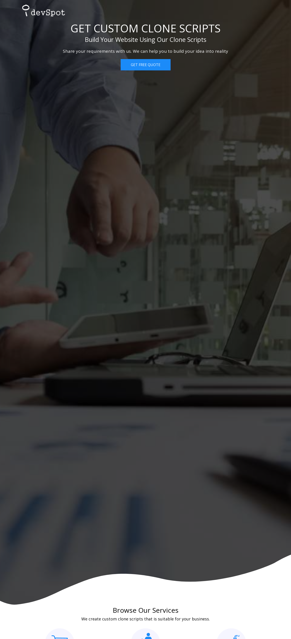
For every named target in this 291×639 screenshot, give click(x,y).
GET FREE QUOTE (145, 64)
